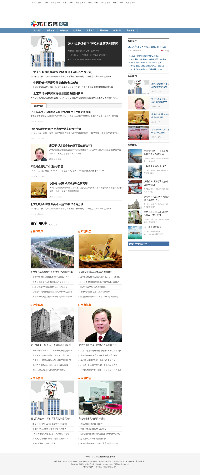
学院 (133, 3)
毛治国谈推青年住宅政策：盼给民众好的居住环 (100, 370)
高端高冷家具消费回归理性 (91, 418)
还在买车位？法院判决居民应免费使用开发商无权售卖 (61, 112)
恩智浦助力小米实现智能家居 (93, 439)
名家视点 (90, 31)
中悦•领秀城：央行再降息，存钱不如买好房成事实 (88, 55)
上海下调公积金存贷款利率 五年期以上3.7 (50, 277)
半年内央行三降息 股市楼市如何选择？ (49, 429)
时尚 (83, 3)
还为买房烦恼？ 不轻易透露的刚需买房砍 (51, 418)
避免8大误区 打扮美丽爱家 (43, 443)
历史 (77, 3)
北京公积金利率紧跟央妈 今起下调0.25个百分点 (62, 72)
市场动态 (64, 31)
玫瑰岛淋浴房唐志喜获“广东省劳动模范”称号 (51, 355)
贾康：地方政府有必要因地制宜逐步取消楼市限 (100, 351)
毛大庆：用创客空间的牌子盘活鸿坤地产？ (98, 365)
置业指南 (104, 31)
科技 (96, 3)
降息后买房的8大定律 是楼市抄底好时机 (84, 51)
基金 (121, 3)
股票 (52, 3)
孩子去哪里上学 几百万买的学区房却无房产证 (52, 351)
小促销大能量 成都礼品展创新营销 (68, 183)
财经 (46, 3)
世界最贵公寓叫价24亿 (155, 166)
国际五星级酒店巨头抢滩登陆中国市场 (49, 370)
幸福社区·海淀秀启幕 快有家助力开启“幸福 (98, 355)
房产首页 (37, 31)
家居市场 (117, 31)
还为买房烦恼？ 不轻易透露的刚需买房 (147, 46)
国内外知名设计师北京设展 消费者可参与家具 (100, 434)
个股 (115, 3)
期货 (127, 3)
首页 (33, 3)
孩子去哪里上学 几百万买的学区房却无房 (51, 345)
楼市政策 (50, 31)
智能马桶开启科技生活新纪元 (93, 429)
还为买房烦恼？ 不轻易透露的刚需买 (93, 43)
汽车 (71, 3)
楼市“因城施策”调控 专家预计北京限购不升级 (56, 128)
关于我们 (88, 457)
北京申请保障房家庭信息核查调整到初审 (58, 93)
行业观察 (77, 31)
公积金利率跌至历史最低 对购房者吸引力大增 (52, 292)
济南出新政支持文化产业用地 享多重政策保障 (52, 297)
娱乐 (90, 3)
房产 (58, 3)
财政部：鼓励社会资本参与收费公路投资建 (52, 271)
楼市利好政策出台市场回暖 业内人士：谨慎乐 (100, 277)
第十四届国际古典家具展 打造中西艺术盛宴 (85, 59)
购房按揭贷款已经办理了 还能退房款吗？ (50, 439)
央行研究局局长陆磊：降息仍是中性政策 (97, 360)
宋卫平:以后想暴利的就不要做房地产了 (71, 145)
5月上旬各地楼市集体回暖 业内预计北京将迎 (99, 282)
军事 (65, 3)
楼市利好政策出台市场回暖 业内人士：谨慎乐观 (146, 66)
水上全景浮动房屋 (153, 227)
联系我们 (111, 457)
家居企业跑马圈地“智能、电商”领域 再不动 (99, 443)
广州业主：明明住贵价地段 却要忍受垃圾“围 (51, 360)
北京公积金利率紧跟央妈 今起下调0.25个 (50, 287)
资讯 (40, 3)
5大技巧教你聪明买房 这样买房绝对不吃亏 (50, 434)
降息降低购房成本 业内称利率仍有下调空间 (99, 297)
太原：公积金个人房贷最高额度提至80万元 (50, 282)
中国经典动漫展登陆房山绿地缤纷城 (55, 82)
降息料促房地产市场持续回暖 (47, 166)
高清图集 (130, 31)
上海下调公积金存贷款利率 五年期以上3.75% (145, 69)
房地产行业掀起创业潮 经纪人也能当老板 (50, 365)
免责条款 (103, 457)
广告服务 (95, 457)
